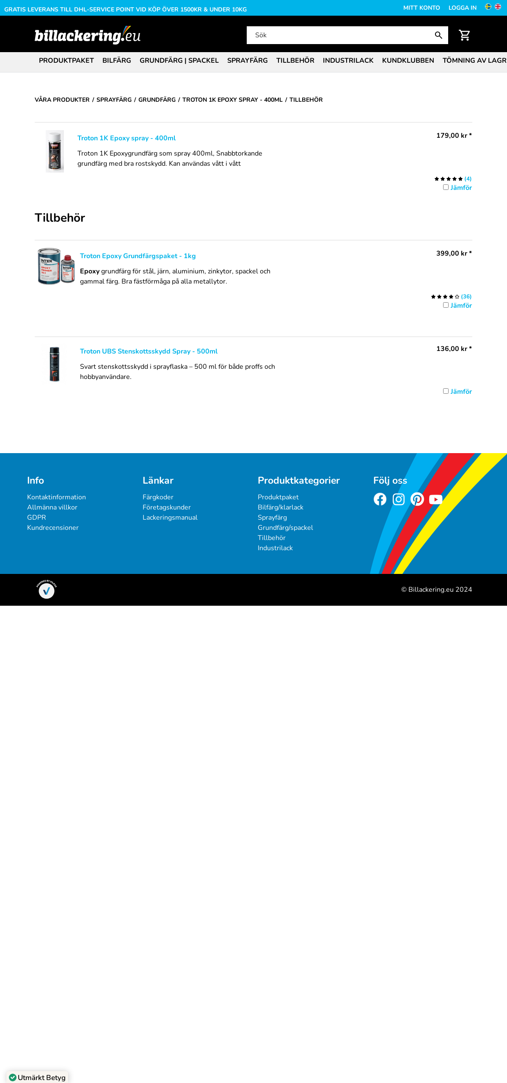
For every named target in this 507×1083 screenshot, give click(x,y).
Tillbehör (295, 60)
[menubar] (253, 61)
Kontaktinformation (56, 497)
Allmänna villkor (52, 507)
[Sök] (347, 35)
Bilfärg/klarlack (280, 507)
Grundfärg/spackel (285, 527)
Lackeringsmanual (170, 517)
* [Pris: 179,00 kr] (454, 135)
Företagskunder (167, 507)
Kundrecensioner (53, 527)
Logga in (463, 8)
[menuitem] (66, 60)
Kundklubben (408, 60)
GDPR (36, 517)
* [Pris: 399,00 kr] (454, 253)
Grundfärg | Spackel (179, 60)
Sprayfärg (247, 60)
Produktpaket (66, 60)
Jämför (461, 187)
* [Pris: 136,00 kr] (454, 349)
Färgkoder (158, 497)
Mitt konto (421, 8)
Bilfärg (116, 60)
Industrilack (348, 60)
